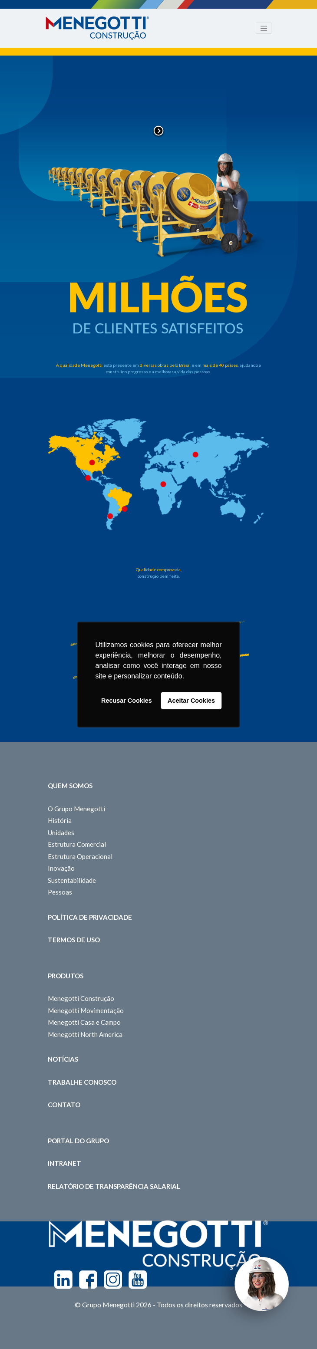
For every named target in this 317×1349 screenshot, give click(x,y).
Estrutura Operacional (80, 856)
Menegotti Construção (81, 998)
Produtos (65, 976)
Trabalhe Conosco (82, 1082)
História (60, 820)
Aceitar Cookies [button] (191, 700)
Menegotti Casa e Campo (84, 1022)
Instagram (113, 1279)
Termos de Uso (74, 940)
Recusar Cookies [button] (126, 700)
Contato (64, 1105)
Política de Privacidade (90, 917)
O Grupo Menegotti (76, 809)
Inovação (61, 868)
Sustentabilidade (72, 880)
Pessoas (60, 892)
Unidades (61, 832)
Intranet (64, 1163)
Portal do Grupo (78, 1141)
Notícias (63, 1059)
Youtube (138, 1279)
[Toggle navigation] (263, 28)
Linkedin (63, 1279)
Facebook (88, 1279)
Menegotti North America (85, 1034)
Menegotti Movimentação (86, 1010)
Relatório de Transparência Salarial (114, 1186)
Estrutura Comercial (77, 844)
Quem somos (70, 786)
